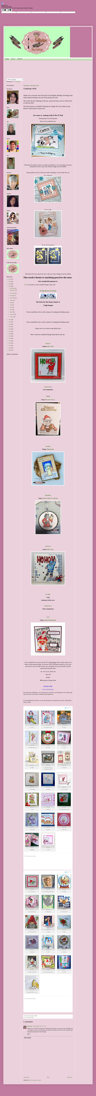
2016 (10, 333)
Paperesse (29, 1026)
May (11, 307)
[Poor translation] (9, 10)
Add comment (27, 1037)
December (12, 288)
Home (48, 1077)
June (11, 305)
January (12, 316)
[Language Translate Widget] (15, 79)
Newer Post (26, 1077)
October (12, 295)
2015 (10, 336)
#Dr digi (32, 1017)
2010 (10, 348)
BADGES (20, 58)
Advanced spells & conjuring (50, 498)
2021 (10, 322)
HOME (7, 58)
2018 (10, 329)
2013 (10, 340)
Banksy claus (50, 549)
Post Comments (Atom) (35, 1080)
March (11, 312)
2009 (10, 350)
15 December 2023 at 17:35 (39, 1026)
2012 (10, 343)
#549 (28, 1017)
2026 (10, 279)
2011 (10, 345)
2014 (10, 338)
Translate (16, 81)
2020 (10, 324)
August (12, 300)
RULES (13, 58)
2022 (10, 319)
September (12, 298)
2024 (10, 284)
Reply (28, 1034)
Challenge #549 (13, 290)
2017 (10, 331)
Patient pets (50, 449)
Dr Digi (26, 284)
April (11, 309)
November (12, 293)
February (12, 314)
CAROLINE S (48, 606)
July (11, 302)
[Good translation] (4, 10)
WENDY (48, 446)
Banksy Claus (50, 346)
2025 (10, 281)
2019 (10, 326)
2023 (10, 286)
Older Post (69, 1077)
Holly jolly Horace (50, 399)
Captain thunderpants (49, 620)
